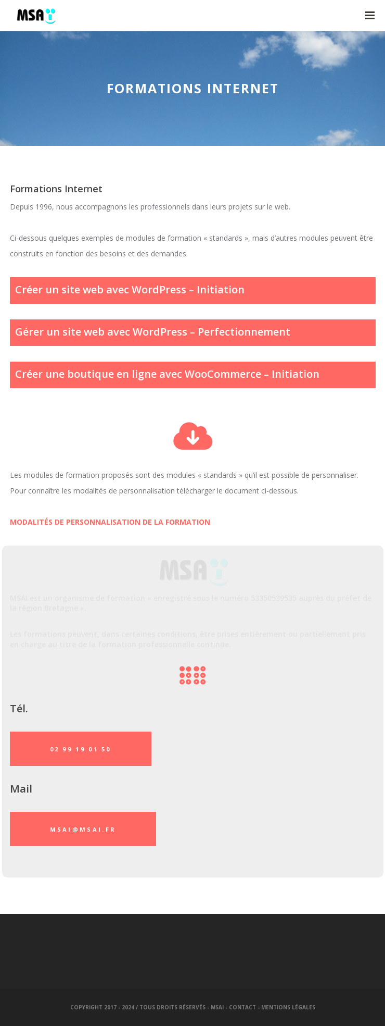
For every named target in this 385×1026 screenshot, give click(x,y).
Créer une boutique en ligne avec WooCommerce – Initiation (167, 374)
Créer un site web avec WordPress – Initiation (130, 289)
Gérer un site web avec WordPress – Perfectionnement (152, 332)
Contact (242, 1007)
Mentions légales (288, 1007)
